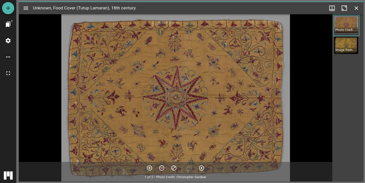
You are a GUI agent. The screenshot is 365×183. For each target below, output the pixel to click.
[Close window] (356, 8)
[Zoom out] (162, 168)
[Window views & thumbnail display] (332, 8)
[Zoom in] (149, 168)
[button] (346, 25)
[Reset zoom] (174, 168)
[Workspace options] (8, 57)
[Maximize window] (344, 8)
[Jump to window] (8, 24)
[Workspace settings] (8, 41)
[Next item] (201, 168)
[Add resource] (8, 8)
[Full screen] (8, 73)
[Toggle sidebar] (26, 8)
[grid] (347, 97)
